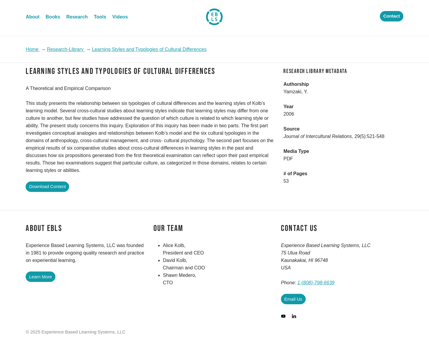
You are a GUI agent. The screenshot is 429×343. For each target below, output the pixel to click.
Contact (391, 15)
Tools (100, 16)
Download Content (47, 186)
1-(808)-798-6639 (316, 282)
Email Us (293, 299)
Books (53, 16)
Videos (120, 16)
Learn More (40, 276)
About (32, 16)
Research (77, 16)
